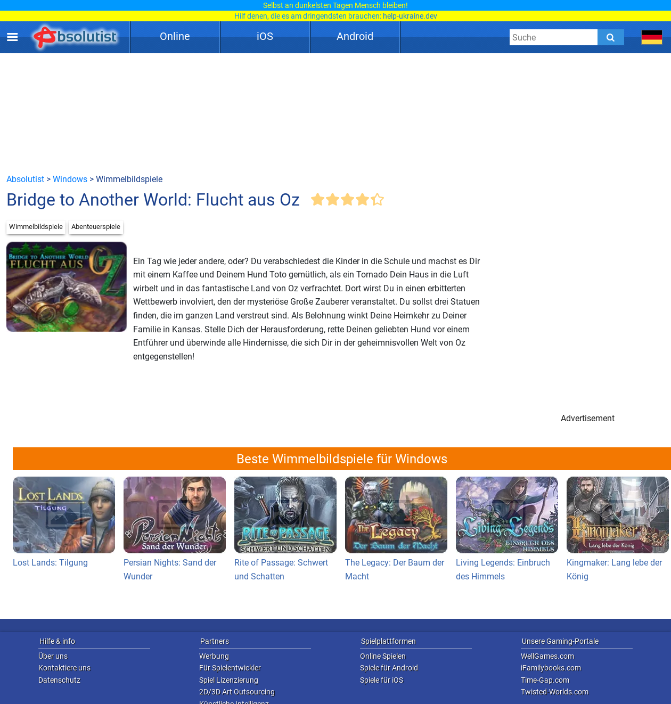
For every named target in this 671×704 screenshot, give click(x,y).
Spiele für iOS (381, 680)
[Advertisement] (335, 113)
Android (355, 36)
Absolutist (25, 179)
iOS (265, 36)
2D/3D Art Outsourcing (237, 691)
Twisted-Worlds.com (554, 691)
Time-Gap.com (545, 680)
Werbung (214, 656)
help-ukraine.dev (410, 16)
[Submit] (611, 37)
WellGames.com (547, 656)
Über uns (53, 656)
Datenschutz (59, 680)
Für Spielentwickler (230, 668)
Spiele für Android (389, 668)
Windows (70, 179)
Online (175, 36)
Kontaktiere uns (64, 668)
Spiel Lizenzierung (228, 680)
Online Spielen (383, 656)
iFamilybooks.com (551, 668)
